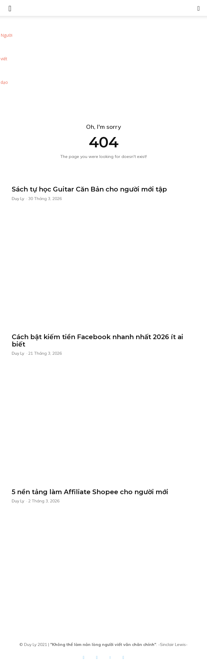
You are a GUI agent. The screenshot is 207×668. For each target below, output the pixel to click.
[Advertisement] (103, 60)
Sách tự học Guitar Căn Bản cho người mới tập (89, 189)
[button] (199, 8)
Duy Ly (18, 198)
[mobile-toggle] (10, 8)
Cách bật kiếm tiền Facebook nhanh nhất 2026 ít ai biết (97, 340)
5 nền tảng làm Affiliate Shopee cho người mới (90, 492)
